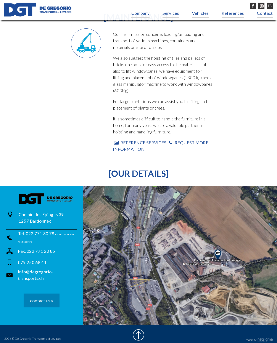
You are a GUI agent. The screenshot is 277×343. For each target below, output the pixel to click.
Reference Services (140, 142)
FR (270, 5)
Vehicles (200, 13)
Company (140, 13)
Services (171, 13)
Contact (265, 13)
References (233, 13)
